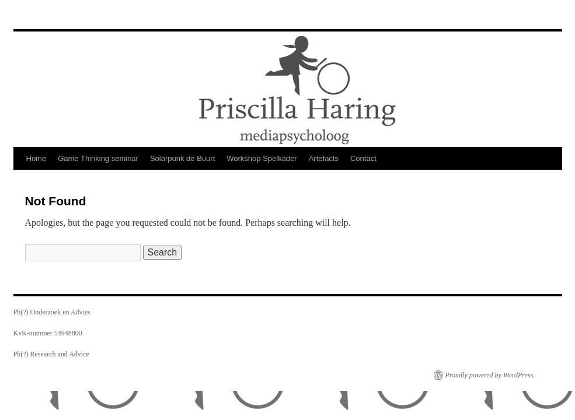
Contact (363, 158)
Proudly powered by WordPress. (490, 375)
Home (36, 158)
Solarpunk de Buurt (182, 158)
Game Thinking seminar (98, 158)
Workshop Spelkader (261, 158)
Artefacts (324, 158)
